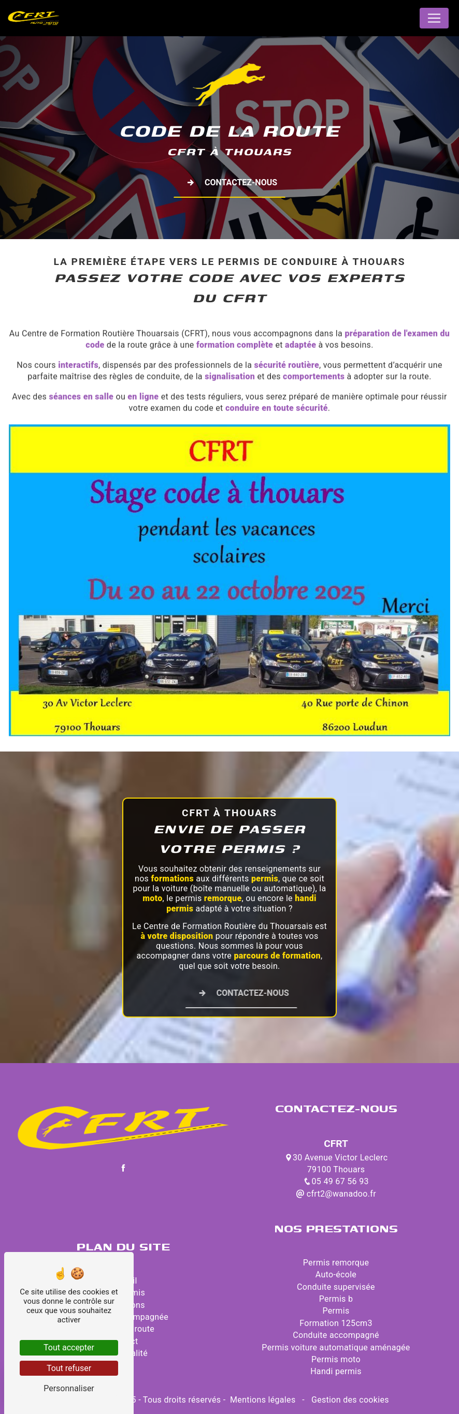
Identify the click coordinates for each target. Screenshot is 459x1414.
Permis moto (336, 1359)
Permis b (336, 1299)
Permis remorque (336, 1263)
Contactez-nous (229, 183)
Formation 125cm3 (335, 1323)
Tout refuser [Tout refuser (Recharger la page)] (69, 1368)
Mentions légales (263, 1400)
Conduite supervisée (336, 1287)
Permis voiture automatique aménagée (336, 1347)
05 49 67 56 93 (336, 1181)
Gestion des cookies (349, 1400)
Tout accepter (69, 1347)
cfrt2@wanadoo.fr (336, 1194)
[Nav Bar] (434, 18)
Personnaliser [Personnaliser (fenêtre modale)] (69, 1388)
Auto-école (335, 1274)
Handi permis (336, 1371)
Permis (336, 1311)
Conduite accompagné (336, 1335)
